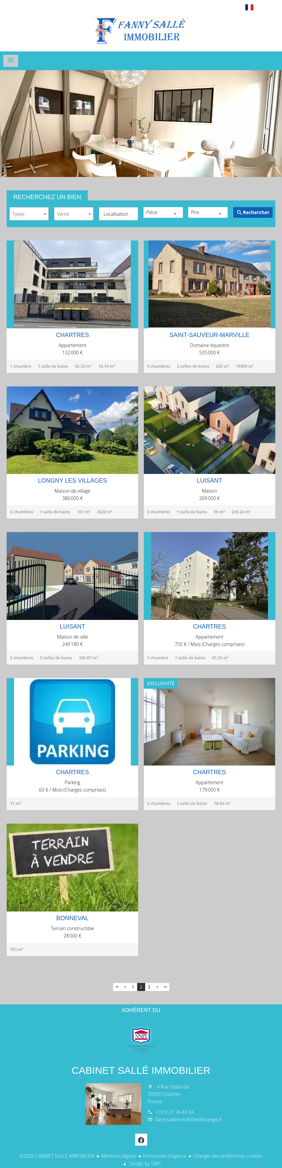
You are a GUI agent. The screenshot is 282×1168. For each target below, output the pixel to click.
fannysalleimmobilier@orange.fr (189, 1119)
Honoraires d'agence (165, 1156)
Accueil (141, 31)
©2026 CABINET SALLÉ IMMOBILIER (57, 1156)
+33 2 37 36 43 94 (175, 1112)
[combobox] (29, 213)
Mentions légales (118, 1156)
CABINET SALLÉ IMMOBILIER (140, 1070)
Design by (144, 1163)
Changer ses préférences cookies (228, 1156)
